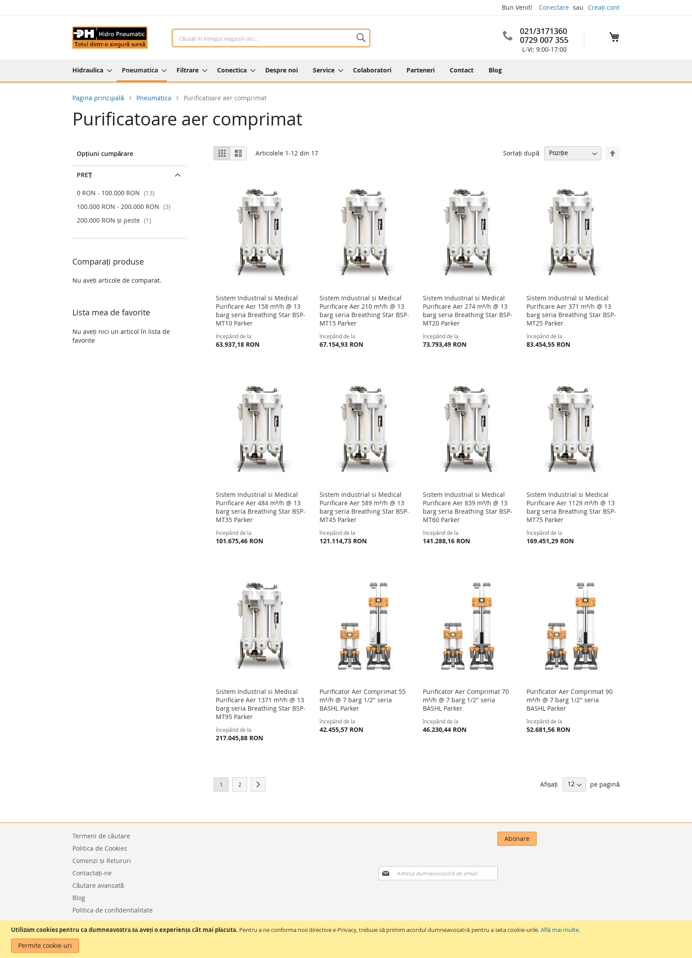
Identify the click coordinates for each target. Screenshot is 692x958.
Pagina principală (99, 98)
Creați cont (604, 7)
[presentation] (529, 863)
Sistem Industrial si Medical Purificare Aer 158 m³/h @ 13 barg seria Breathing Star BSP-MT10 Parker (260, 310)
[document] (347, 939)
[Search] (361, 37)
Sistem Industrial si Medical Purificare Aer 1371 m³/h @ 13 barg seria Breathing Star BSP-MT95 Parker (260, 704)
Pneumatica (154, 98)
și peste (115, 220)
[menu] (346, 71)
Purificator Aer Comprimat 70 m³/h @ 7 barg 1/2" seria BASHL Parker (466, 699)
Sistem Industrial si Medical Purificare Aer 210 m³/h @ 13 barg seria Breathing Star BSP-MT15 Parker (364, 310)
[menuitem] (89, 70)
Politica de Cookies (99, 848)
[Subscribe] (600, 839)
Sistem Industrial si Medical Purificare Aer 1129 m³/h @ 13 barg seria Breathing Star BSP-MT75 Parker (571, 507)
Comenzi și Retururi (101, 860)
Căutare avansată (98, 885)
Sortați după (521, 152)
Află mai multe (560, 930)
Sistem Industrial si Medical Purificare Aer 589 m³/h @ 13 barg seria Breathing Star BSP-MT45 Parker (364, 507)
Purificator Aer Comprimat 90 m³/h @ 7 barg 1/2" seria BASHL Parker (570, 699)
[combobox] (271, 38)
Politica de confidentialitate (112, 910)
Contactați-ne (92, 873)
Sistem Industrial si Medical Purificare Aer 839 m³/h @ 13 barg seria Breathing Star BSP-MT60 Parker (467, 507)
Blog (78, 898)
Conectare (554, 7)
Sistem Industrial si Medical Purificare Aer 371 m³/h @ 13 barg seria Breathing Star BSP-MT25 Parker (571, 310)
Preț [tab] (84, 174)
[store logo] (109, 38)
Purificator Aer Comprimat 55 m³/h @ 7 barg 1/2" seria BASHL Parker (363, 699)
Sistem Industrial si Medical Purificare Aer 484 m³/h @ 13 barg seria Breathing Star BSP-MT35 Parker (260, 507)
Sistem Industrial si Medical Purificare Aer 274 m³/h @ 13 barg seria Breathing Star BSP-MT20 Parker (467, 310)
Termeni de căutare (101, 836)
